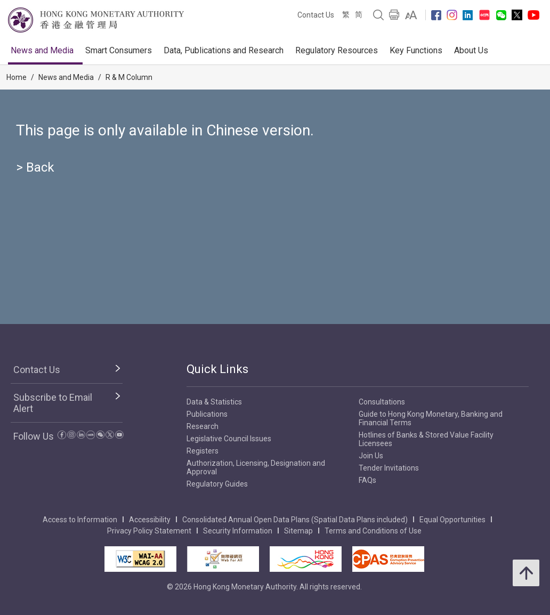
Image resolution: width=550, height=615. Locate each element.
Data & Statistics (214, 402)
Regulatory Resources (336, 50)
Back (40, 167)
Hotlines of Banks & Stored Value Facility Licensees (426, 439)
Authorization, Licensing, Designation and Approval (256, 467)
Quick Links (217, 369)
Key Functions (416, 50)
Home (16, 77)
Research (203, 426)
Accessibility (150, 519)
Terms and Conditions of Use (373, 531)
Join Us (371, 455)
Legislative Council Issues (229, 438)
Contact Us (315, 15)
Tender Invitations (389, 468)
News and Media (42, 50)
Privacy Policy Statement (149, 531)
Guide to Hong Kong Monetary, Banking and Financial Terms (431, 418)
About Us (471, 50)
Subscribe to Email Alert (52, 403)
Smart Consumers (118, 50)
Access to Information (80, 519)
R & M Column (129, 77)
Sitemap (298, 531)
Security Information (237, 531)
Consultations (382, 402)
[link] (411, 15)
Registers (203, 451)
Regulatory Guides (217, 484)
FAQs (367, 480)
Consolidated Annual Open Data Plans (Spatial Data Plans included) (295, 519)
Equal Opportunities (452, 519)
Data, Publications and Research (224, 50)
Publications (207, 414)
